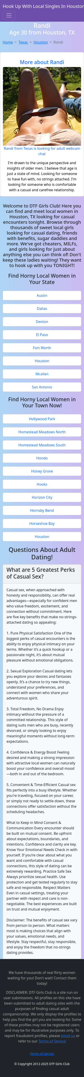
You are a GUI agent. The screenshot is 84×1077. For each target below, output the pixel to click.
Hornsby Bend (42, 510)
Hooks (42, 484)
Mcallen (41, 373)
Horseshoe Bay (42, 523)
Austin (42, 295)
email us (68, 1035)
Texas (23, 42)
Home (8, 42)
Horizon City (42, 497)
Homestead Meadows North (42, 431)
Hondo (42, 458)
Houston (40, 42)
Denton (42, 321)
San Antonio (42, 387)
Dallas (42, 308)
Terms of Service (52, 1041)
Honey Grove (42, 471)
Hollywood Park (42, 418)
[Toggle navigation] (9, 15)
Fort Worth (42, 347)
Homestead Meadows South (42, 445)
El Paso (42, 334)
